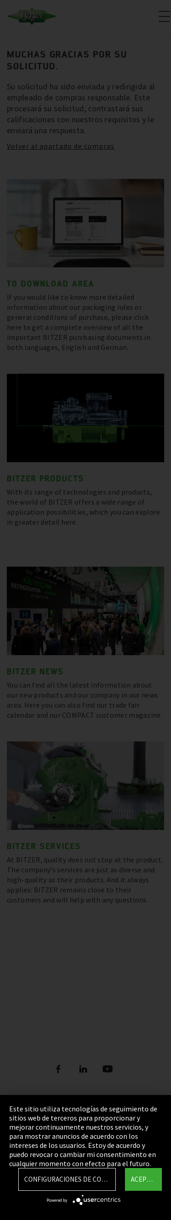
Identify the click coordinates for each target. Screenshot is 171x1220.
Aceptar (144, 1179)
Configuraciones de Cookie (69, 1179)
